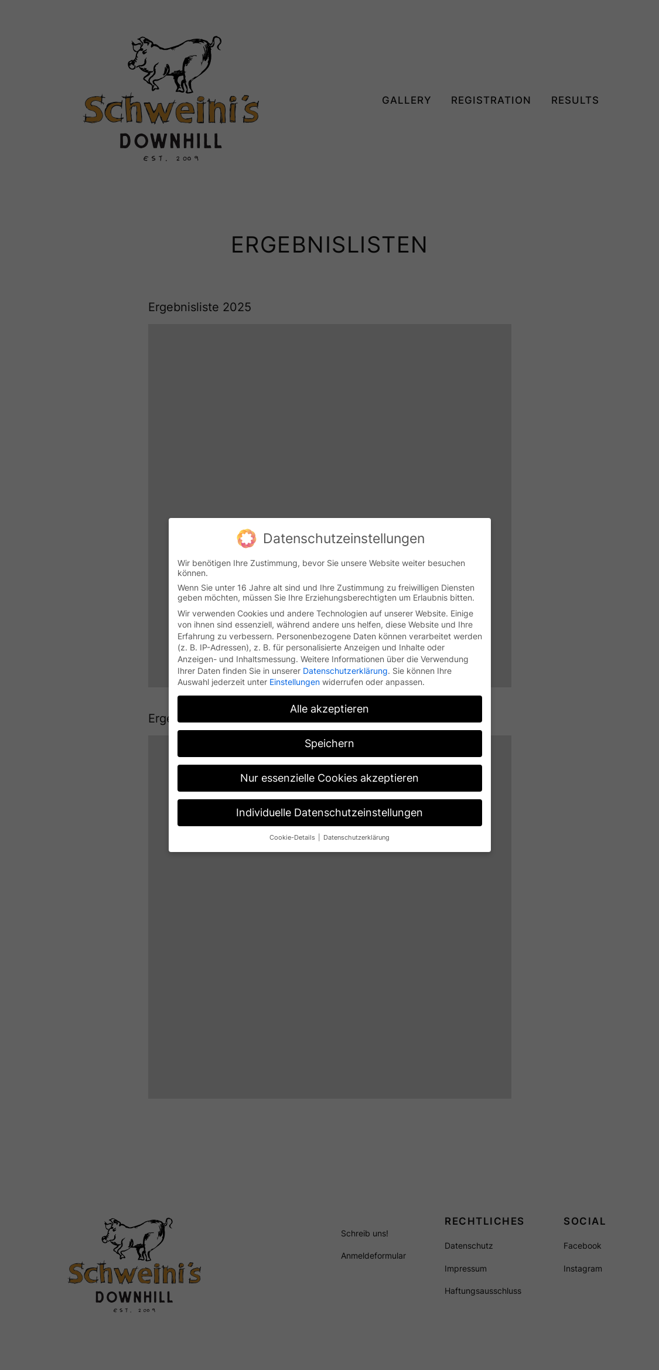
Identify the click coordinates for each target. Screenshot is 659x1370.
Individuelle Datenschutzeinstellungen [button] (329, 812)
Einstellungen (294, 681)
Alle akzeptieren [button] (329, 708)
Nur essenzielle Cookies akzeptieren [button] (329, 777)
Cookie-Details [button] (293, 837)
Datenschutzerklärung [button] (356, 837)
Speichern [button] (329, 743)
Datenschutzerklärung (345, 670)
